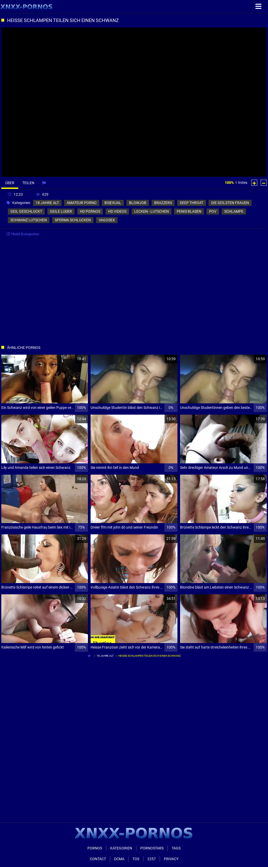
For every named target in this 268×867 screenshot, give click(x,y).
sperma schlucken (73, 220)
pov (212, 211)
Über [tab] (9, 183)
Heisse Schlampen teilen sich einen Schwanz (149, 655)
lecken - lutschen (151, 211)
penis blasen (189, 211)
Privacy (171, 859)
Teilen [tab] (28, 183)
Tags (176, 848)
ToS (135, 859)
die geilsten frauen (230, 203)
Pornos (94, 848)
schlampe (233, 211)
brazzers (163, 203)
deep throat (191, 203)
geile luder (61, 211)
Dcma (119, 859)
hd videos (117, 211)
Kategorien (121, 848)
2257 (151, 859)
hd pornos (90, 211)
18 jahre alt (47, 203)
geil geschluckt (26, 211)
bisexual (112, 203)
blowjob (137, 203)
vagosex (107, 220)
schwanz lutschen (28, 220)
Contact (98, 859)
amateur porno (82, 203)
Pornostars (152, 848)
